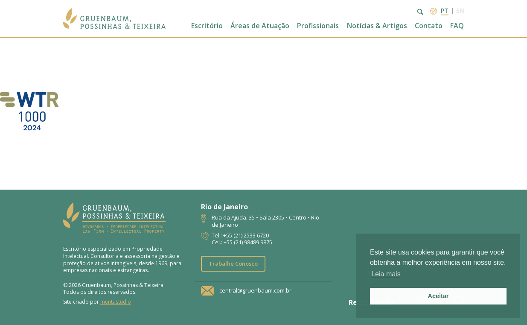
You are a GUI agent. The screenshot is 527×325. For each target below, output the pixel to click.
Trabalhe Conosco (233, 263)
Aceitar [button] (438, 296)
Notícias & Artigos (377, 25)
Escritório (207, 25)
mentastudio (115, 301)
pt (444, 10)
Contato (429, 25)
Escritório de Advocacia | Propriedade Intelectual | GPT (114, 18)
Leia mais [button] (385, 274)
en (460, 10)
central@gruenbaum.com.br (255, 291)
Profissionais (318, 25)
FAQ (457, 25)
